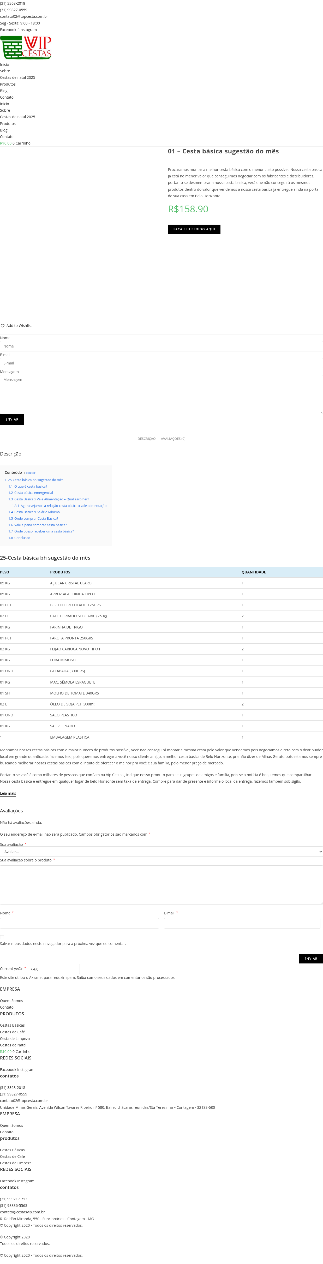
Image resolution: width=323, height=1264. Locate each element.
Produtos (8, 84)
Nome (5, 337)
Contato (7, 97)
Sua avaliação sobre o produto (27, 860)
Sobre (5, 70)
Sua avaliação (13, 844)
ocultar (30, 473)
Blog (4, 90)
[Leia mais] (8, 793)
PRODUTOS (12, 1014)
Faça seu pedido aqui (194, 229)
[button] (16, 325)
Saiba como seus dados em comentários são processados (126, 977)
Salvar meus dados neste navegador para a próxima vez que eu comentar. (63, 943)
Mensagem (9, 371)
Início (4, 64)
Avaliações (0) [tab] (173, 438)
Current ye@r (13, 968)
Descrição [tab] (146, 438)
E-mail (5, 354)
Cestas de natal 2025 (17, 77)
